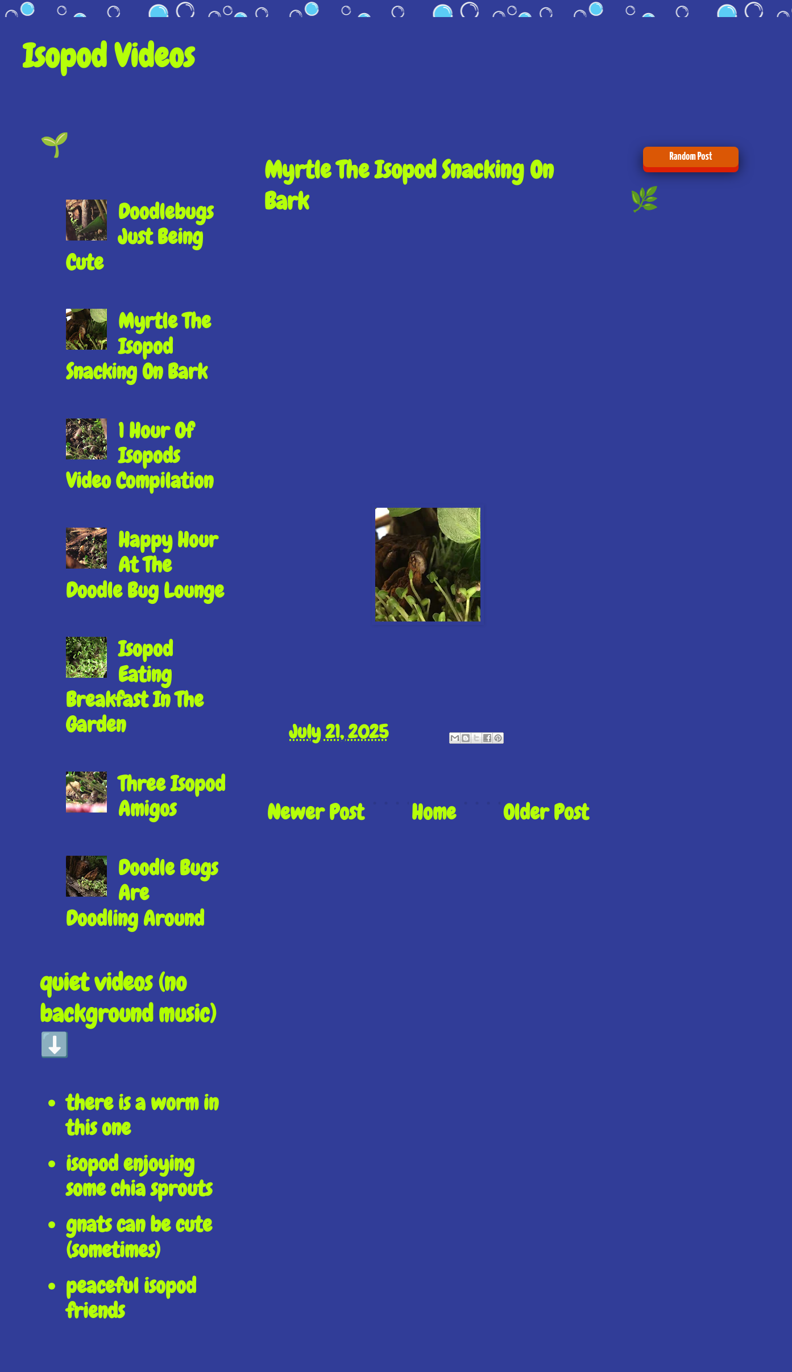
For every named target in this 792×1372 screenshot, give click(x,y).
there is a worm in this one (142, 1115)
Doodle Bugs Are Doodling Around (142, 893)
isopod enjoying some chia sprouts (139, 1176)
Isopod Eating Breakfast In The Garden (135, 687)
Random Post (690, 156)
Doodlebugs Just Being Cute (139, 237)
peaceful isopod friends (131, 1298)
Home (434, 812)
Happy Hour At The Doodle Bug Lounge (145, 565)
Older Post (545, 812)
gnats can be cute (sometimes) (139, 1237)
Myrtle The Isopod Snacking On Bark (138, 346)
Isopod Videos (108, 56)
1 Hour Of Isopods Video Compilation (139, 456)
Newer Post (315, 812)
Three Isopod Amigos (171, 796)
